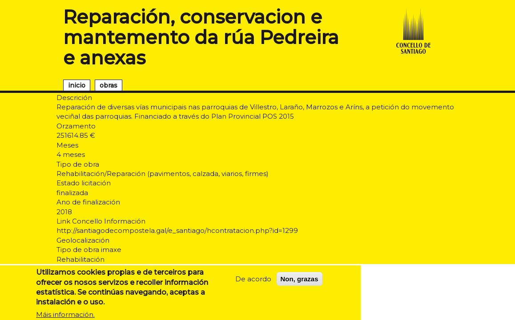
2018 (64, 212)
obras (108, 85)
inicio (76, 85)
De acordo (253, 282)
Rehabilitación (80, 259)
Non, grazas (299, 282)
